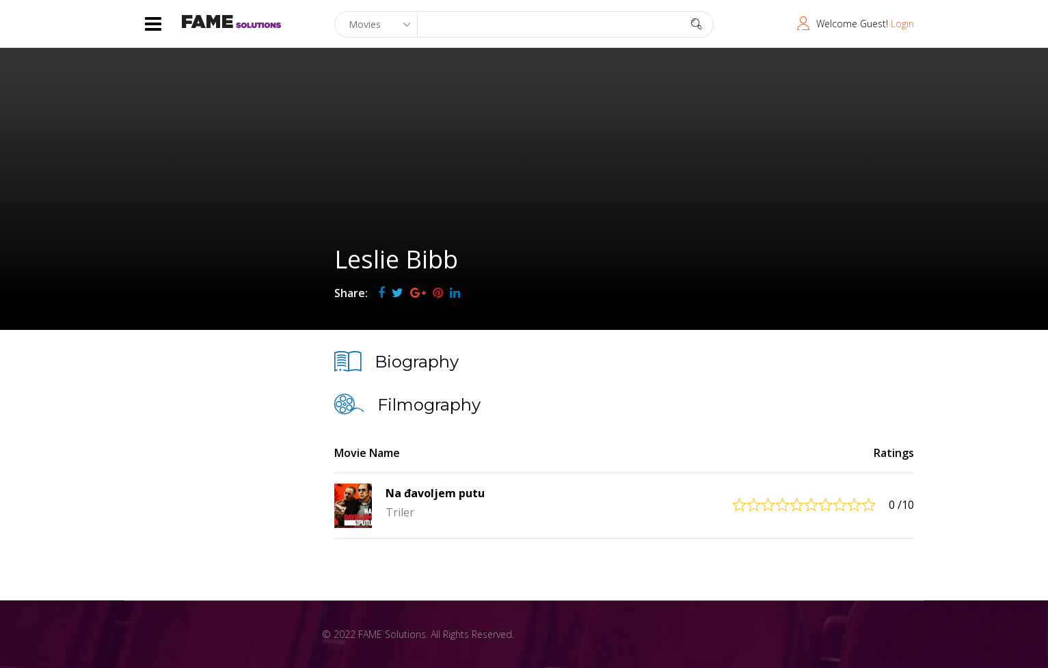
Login (902, 23)
